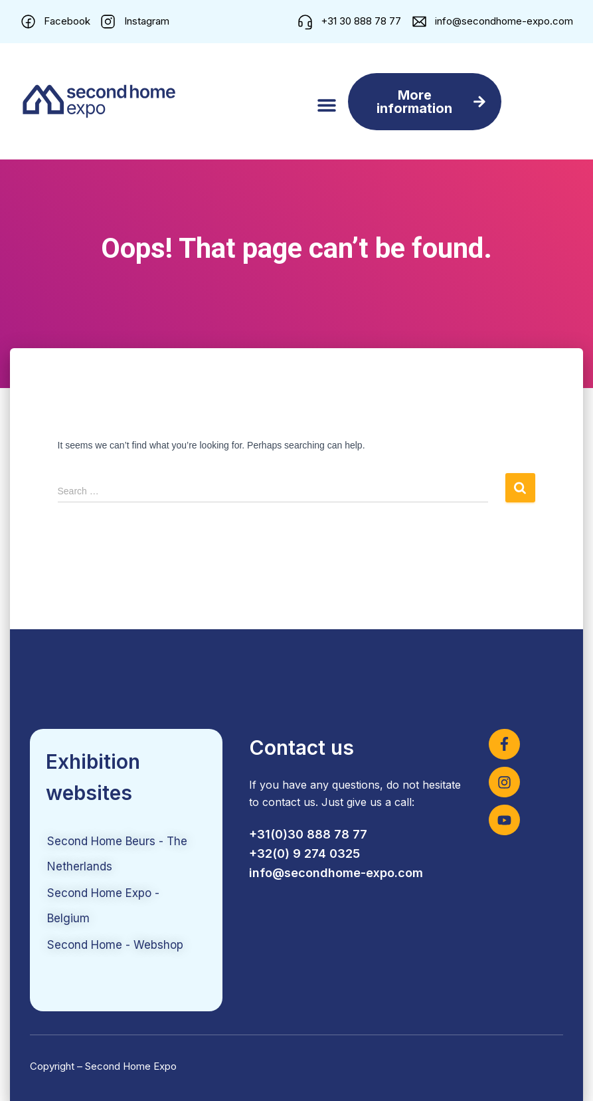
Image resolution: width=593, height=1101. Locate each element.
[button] (326, 105)
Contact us (301, 747)
